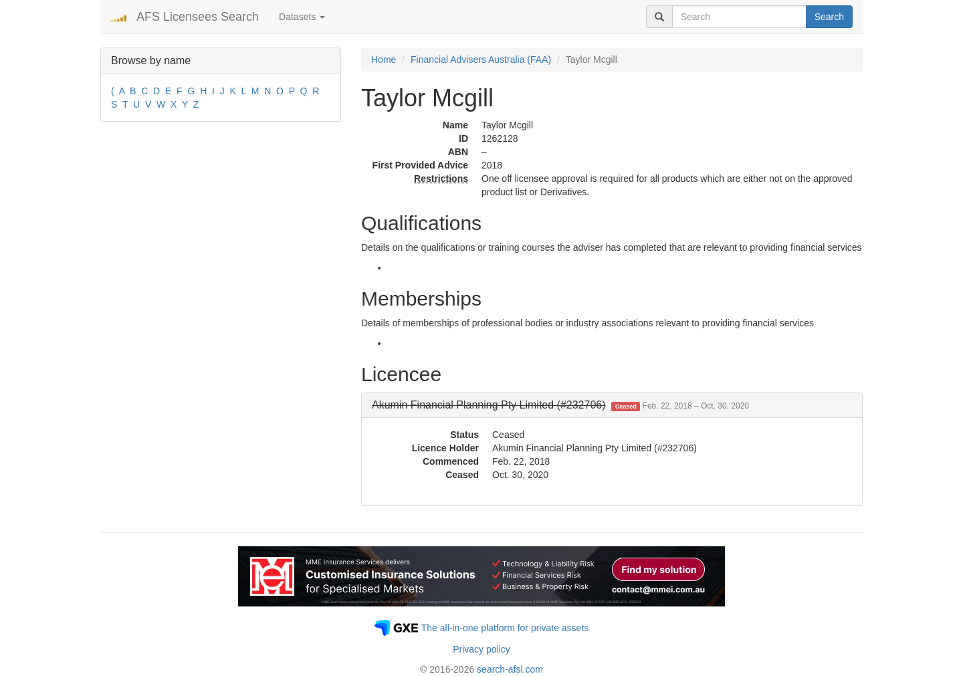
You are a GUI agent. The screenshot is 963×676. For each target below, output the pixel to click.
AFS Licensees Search (197, 16)
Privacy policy (481, 649)
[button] (560, 405)
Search (829, 16)
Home (383, 59)
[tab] (612, 405)
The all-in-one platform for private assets (505, 628)
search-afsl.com (510, 669)
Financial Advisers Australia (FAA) (481, 59)
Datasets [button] (302, 16)
